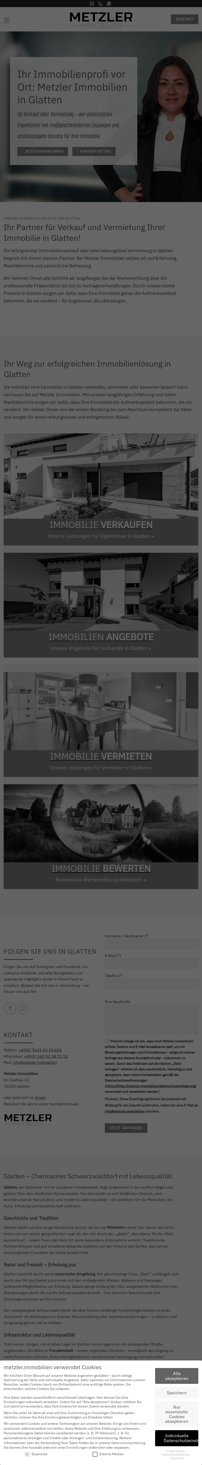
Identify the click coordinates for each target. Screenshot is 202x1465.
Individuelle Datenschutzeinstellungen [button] (181, 1438)
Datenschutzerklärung (128, 1443)
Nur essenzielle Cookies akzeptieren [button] (176, 1414)
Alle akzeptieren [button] (176, 1376)
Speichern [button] (177, 1393)
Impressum (177, 1458)
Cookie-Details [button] (176, 1451)
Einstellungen (77, 1447)
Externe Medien (108, 1454)
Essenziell (36, 1454)
